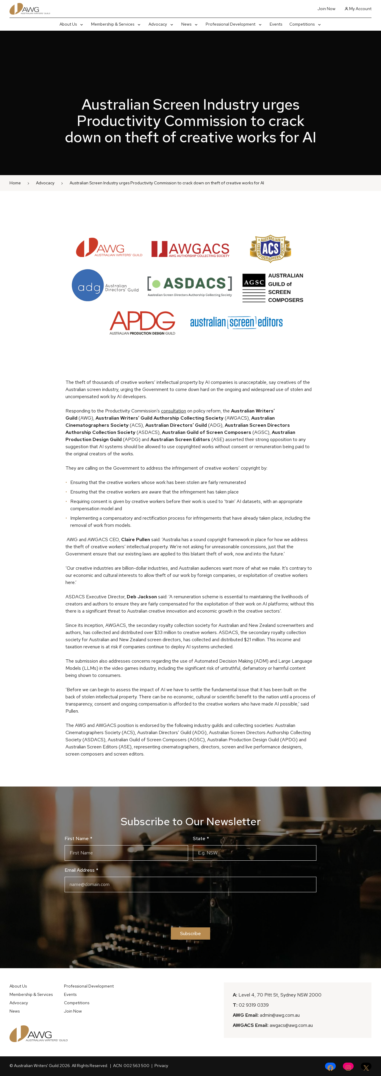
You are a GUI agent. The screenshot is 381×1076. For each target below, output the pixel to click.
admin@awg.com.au (280, 1015)
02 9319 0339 (254, 1005)
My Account (358, 8)
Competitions (76, 1002)
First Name (78, 838)
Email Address (81, 870)
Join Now (326, 8)
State (201, 838)
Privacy (161, 1065)
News (15, 1011)
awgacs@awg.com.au (291, 1025)
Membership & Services (31, 994)
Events (70, 994)
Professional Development (89, 986)
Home (15, 183)
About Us (18, 986)
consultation (173, 411)
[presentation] (190, 909)
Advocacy (45, 183)
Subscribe (190, 933)
